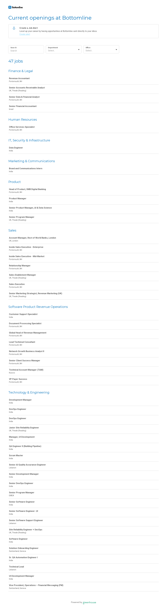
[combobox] (48, 50)
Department (53, 48)
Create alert (24, 34)
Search (13, 48)
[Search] (26, 51)
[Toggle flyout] (78, 49)
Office (88, 48)
